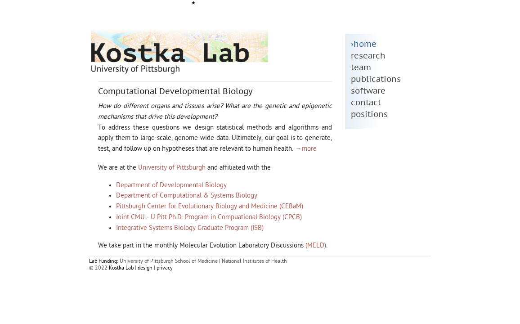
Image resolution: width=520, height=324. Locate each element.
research (368, 56)
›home (364, 44)
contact (366, 103)
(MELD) (315, 246)
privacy (165, 268)
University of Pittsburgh (172, 168)
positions (369, 114)
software (368, 91)
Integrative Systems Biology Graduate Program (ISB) (190, 228)
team (361, 67)
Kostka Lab (121, 268)
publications (376, 79)
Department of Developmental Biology (171, 185)
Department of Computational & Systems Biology (186, 196)
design (145, 268)
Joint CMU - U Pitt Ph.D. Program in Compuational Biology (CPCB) (209, 217)
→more (306, 149)
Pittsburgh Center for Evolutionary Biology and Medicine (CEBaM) (209, 206)
